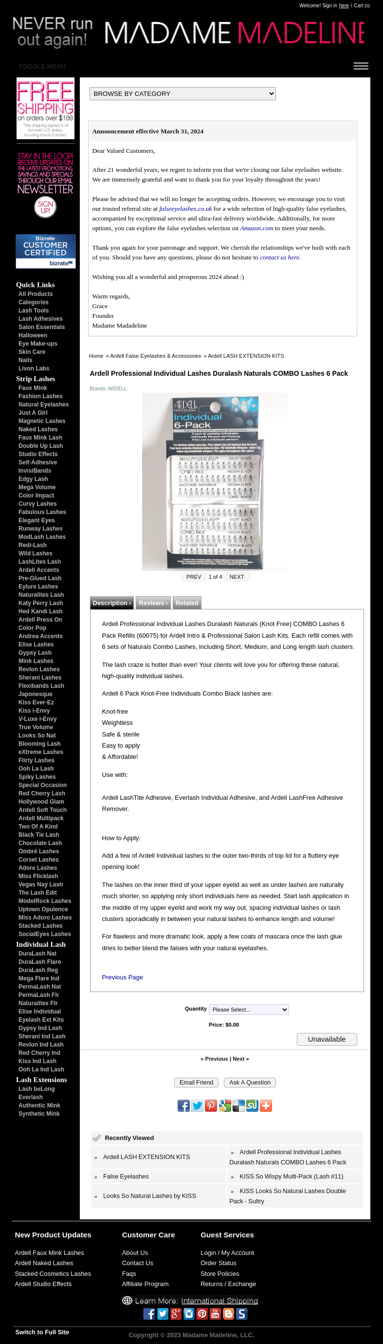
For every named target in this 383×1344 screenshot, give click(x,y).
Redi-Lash (32, 545)
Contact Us (137, 1263)
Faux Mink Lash (40, 437)
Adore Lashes (37, 868)
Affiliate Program (145, 1284)
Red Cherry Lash (41, 793)
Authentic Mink (39, 1105)
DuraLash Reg (38, 970)
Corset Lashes (38, 859)
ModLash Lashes (42, 537)
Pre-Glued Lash (40, 578)
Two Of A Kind (38, 826)
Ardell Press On (40, 619)
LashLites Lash (39, 561)
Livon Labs (33, 368)
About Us (135, 1252)
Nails (25, 360)
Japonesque (35, 694)
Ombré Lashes (38, 851)
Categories (33, 302)
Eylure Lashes (38, 586)
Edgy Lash (33, 479)
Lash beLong (36, 1089)
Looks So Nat (37, 735)
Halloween (32, 335)
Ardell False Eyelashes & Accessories (155, 356)
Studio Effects (38, 454)
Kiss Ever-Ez (36, 702)
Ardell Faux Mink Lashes (49, 1252)
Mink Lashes (36, 661)
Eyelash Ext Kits (41, 1019)
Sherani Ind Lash (42, 1036)
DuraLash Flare (39, 961)
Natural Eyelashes (43, 404)
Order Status (219, 1263)
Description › (112, 603)
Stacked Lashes (40, 925)
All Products (35, 294)
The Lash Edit (37, 892)
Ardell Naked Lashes (44, 1263)
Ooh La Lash (36, 768)
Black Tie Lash (38, 834)
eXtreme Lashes (40, 752)
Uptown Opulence (43, 909)
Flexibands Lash (41, 685)
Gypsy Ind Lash (40, 1028)
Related (187, 603)
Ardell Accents (38, 570)
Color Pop (32, 628)
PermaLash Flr (38, 995)
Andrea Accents (40, 636)
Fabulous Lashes (42, 512)
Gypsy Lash (35, 652)
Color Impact (36, 495)
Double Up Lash (40, 445)
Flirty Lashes (36, 760)
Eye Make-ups (37, 343)
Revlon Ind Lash (41, 1044)
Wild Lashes (35, 553)
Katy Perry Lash (40, 603)
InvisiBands (34, 470)
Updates (76, 1235)
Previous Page (123, 977)
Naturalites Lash (41, 594)
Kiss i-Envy (34, 710)
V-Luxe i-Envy (37, 719)
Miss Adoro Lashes (45, 917)
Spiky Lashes (37, 776)
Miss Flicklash (38, 876)
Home (96, 356)
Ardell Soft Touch (42, 810)
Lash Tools (33, 310)
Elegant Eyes (36, 520)
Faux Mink (32, 388)
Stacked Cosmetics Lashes (53, 1273)
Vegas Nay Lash (40, 884)
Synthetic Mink (39, 1113)
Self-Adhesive (37, 462)
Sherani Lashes (40, 677)
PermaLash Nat (39, 986)
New (22, 1235)
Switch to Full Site (43, 1332)
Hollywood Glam (41, 801)
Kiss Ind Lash (37, 1061)
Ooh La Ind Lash (41, 1069)
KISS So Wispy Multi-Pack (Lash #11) (292, 1176)
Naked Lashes (38, 429)
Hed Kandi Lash (40, 611)
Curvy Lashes (37, 503)
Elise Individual (39, 1011)
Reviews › (153, 603)
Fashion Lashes (40, 396)
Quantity (196, 1009)
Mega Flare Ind (38, 978)
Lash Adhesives (40, 318)
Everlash (30, 1097)
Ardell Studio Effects (43, 1284)
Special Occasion (42, 785)
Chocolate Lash (40, 843)
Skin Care (31, 352)
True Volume (35, 727)
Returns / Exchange (228, 1284)
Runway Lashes (40, 528)
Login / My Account (227, 1252)
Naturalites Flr (38, 1003)
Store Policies (220, 1273)
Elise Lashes (36, 644)
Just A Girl (33, 412)
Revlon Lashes (39, 669)
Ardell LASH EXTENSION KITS (246, 356)
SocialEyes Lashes (44, 934)
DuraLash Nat (37, 953)
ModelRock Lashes (45, 901)
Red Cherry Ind (39, 1052)
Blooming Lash (39, 743)
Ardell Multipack (41, 818)
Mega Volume (36, 487)
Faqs (129, 1273)
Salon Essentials (41, 327)
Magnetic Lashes (42, 421)
